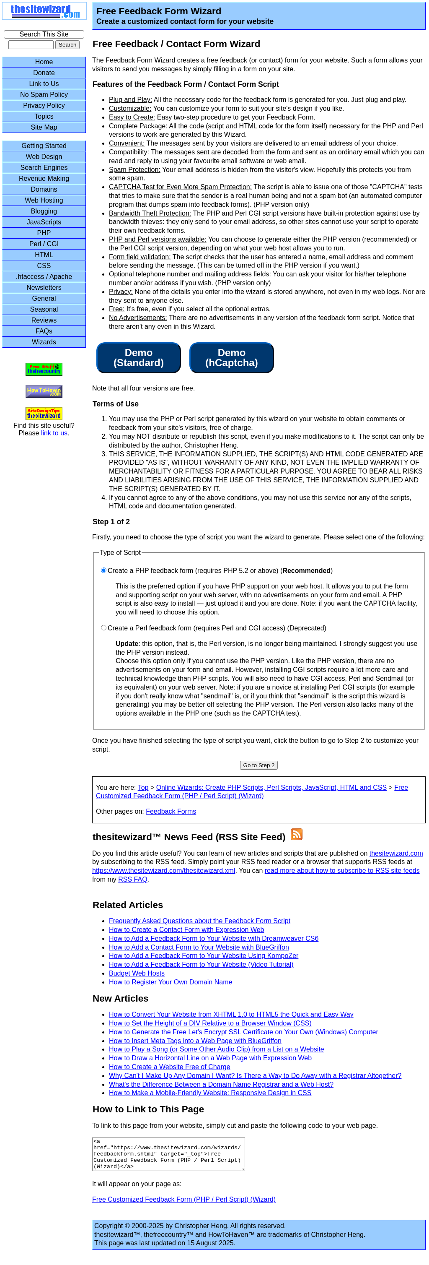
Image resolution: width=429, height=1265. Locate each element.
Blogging (44, 211)
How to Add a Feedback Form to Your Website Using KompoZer (203, 955)
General (44, 298)
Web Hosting (44, 200)
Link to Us (44, 83)
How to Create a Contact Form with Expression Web (186, 929)
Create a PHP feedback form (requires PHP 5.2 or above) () (220, 570)
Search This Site (43, 34)
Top (143, 787)
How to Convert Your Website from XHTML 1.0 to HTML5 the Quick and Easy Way (231, 1014)
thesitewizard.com (396, 853)
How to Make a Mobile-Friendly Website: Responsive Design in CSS (210, 1092)
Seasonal (44, 309)
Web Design (44, 156)
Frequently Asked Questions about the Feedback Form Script (199, 920)
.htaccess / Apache (44, 276)
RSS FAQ (132, 879)
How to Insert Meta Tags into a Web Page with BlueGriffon (195, 1040)
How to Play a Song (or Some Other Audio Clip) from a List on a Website (216, 1049)
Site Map (44, 127)
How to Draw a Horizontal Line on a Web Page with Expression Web (210, 1058)
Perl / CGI (44, 243)
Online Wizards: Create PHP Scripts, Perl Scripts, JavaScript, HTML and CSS (271, 787)
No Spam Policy (44, 94)
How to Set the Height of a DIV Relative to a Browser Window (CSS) (210, 1023)
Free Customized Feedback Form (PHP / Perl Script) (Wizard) (184, 1205)
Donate (44, 72)
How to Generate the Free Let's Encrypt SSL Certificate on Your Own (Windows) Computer (243, 1032)
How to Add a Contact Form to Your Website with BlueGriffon (199, 947)
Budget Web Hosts (137, 973)
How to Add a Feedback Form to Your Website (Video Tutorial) (201, 964)
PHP (44, 233)
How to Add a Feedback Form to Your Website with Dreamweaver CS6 (213, 938)
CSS (44, 265)
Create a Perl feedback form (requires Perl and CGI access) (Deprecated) (217, 628)
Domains (44, 189)
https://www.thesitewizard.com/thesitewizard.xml (163, 870)
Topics (43, 116)
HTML (44, 254)
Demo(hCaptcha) (231, 358)
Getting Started (44, 145)
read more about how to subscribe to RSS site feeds (342, 870)
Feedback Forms (171, 811)
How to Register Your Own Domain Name (170, 982)
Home (44, 61)
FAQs (44, 331)
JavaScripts (44, 222)
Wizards (44, 342)
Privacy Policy (44, 105)
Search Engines (44, 167)
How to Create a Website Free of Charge (169, 1066)
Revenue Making (44, 178)
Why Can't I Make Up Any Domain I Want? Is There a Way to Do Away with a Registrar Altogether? (255, 1075)
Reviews (44, 320)
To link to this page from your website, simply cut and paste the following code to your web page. (235, 1125)
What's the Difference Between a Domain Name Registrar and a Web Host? (221, 1084)
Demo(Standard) (139, 358)
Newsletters (44, 287)
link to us (54, 433)
